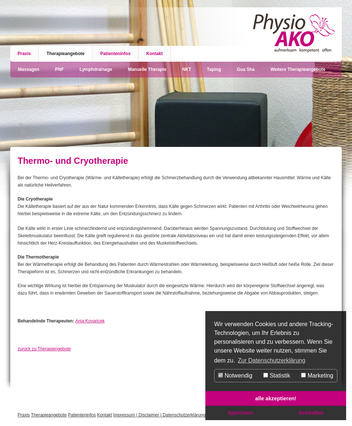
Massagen (28, 69)
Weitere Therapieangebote (297, 69)
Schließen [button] (310, 413)
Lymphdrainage (96, 69)
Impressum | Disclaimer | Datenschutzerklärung (159, 415)
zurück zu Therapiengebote (44, 348)
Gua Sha (246, 69)
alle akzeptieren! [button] (275, 398)
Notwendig (235, 375)
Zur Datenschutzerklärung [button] (271, 360)
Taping (214, 69)
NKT (186, 69)
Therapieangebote (65, 53)
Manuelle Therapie (147, 69)
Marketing (317, 375)
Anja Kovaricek (89, 321)
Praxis (24, 53)
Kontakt (154, 53)
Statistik (276, 375)
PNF (59, 69)
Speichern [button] (240, 413)
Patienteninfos (115, 53)
